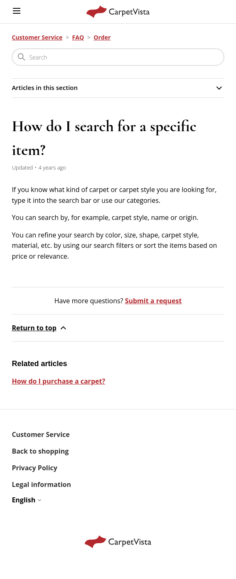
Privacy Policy (34, 467)
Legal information (41, 484)
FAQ (78, 37)
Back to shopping (40, 451)
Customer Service (37, 37)
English (27, 499)
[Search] (118, 57)
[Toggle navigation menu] (17, 11)
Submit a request (153, 300)
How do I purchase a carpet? (58, 381)
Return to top (40, 328)
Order (102, 37)
